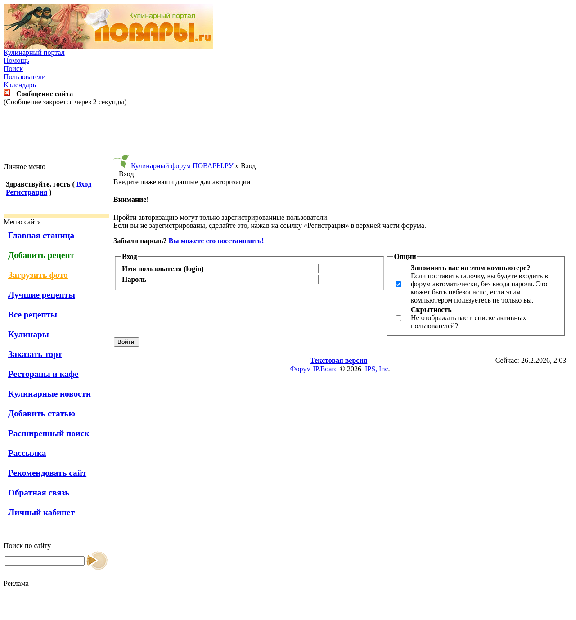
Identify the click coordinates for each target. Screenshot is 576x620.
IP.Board (325, 369)
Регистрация (26, 192)
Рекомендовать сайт (47, 472)
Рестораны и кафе (43, 374)
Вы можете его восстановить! (216, 241)
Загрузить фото (38, 275)
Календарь (20, 85)
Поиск (13, 68)
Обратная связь (38, 492)
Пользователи (25, 76)
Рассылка (27, 453)
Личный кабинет (41, 512)
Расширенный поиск (49, 433)
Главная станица (41, 235)
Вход (83, 184)
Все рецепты (32, 314)
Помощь (16, 60)
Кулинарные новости (49, 393)
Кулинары (28, 334)
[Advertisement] (288, 134)
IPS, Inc (376, 369)
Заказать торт (35, 354)
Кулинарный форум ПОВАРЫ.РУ (182, 165)
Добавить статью (41, 413)
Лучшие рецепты (41, 294)
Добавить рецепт (41, 255)
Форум (300, 369)
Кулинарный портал (34, 52)
